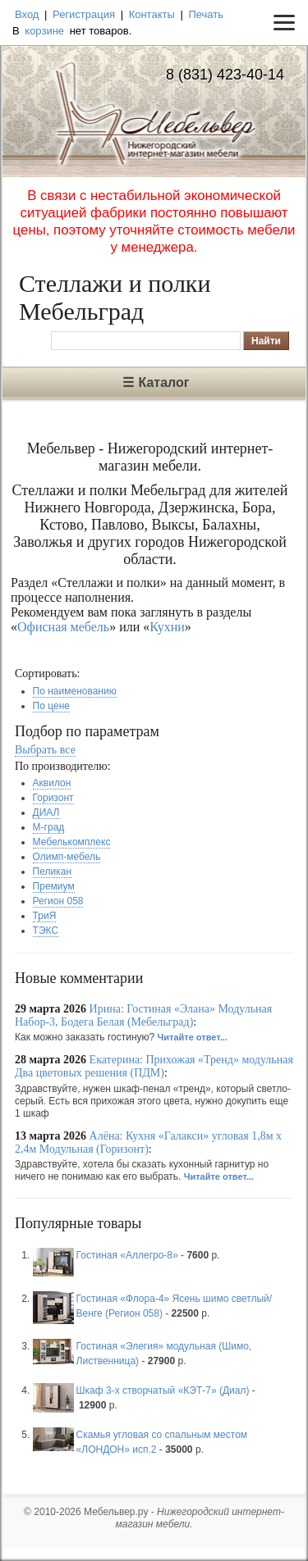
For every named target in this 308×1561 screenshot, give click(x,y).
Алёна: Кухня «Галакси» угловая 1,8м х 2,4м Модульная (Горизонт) (148, 1142)
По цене (51, 706)
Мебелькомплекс (72, 842)
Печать (205, 14)
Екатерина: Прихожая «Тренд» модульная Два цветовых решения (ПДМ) (154, 1066)
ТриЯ (45, 916)
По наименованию (75, 691)
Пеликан (52, 871)
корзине (44, 31)
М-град (49, 827)
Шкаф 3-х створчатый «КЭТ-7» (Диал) (163, 1390)
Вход (27, 14)
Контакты (152, 14)
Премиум (54, 886)
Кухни (167, 627)
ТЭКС (45, 930)
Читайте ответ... (193, 1037)
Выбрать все (45, 750)
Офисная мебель (63, 627)
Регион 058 (58, 901)
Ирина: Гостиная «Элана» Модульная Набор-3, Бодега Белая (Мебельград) (143, 1015)
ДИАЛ (46, 812)
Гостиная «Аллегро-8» (127, 1255)
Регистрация (84, 14)
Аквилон (52, 783)
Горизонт (53, 797)
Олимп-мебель (67, 856)
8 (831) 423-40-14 (225, 74)
